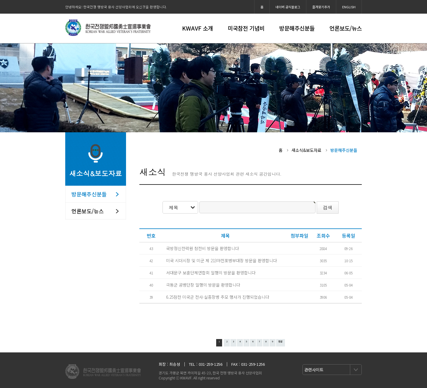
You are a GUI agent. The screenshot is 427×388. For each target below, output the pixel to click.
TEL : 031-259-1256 (205, 364)
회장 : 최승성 (169, 364)
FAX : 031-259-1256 (248, 364)
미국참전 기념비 (246, 28)
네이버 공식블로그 (287, 6)
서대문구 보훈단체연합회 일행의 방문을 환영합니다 (211, 273)
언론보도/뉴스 (345, 28)
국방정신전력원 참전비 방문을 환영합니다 (202, 248)
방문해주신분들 (297, 28)
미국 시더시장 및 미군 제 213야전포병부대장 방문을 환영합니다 (221, 260)
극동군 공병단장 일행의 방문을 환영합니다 (203, 285)
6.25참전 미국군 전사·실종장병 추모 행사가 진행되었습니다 (217, 297)
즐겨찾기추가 (321, 6)
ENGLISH (349, 6)
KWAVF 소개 (197, 28)
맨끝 (280, 341)
